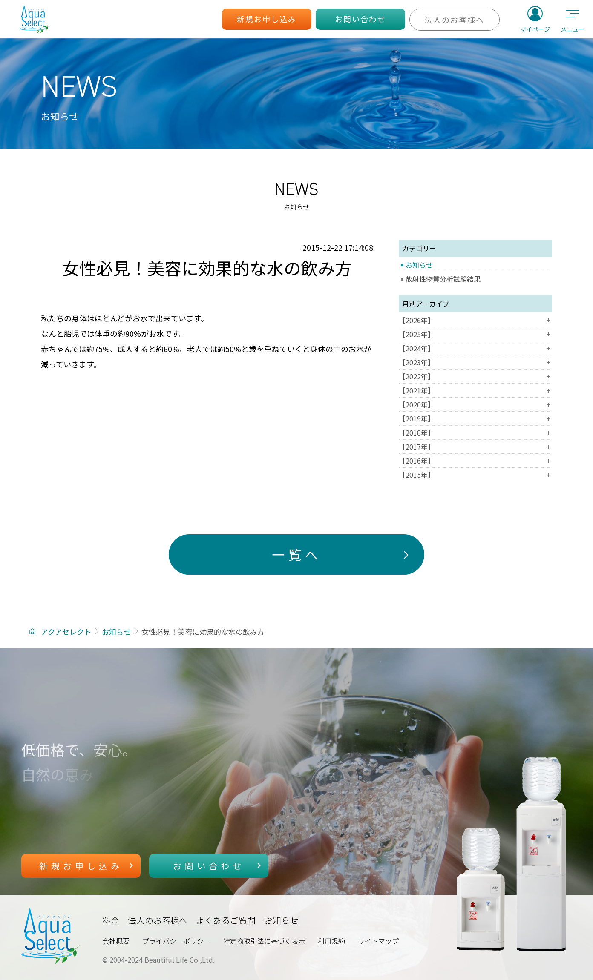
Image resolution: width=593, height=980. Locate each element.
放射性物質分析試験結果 (443, 279)
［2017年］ (475, 446)
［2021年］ (475, 390)
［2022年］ (475, 376)
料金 (110, 920)
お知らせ (419, 265)
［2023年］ (475, 362)
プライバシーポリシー (176, 941)
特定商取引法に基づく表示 (264, 941)
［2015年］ (475, 474)
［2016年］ (475, 460)
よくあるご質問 (226, 920)
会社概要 (116, 941)
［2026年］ (475, 320)
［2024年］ (475, 348)
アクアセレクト (66, 631)
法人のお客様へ (157, 920)
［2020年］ (475, 404)
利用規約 (331, 941)
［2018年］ (475, 432)
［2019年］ (475, 418)
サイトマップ (378, 941)
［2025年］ (475, 334)
